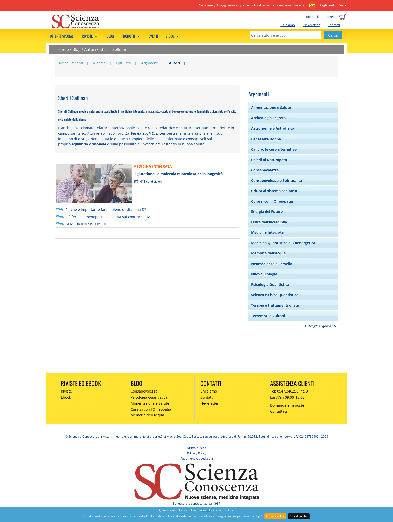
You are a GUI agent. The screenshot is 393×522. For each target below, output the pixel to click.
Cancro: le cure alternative (274, 149)
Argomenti (150, 63)
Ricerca (99, 63)
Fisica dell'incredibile (269, 222)
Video (173, 36)
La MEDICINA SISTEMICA (85, 223)
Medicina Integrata (267, 232)
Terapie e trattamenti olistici (276, 305)
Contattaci (278, 411)
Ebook (66, 397)
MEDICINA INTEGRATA (152, 166)
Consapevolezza (265, 170)
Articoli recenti (71, 63)
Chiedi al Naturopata (269, 159)
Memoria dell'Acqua (268, 253)
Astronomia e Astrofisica (272, 128)
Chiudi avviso (299, 516)
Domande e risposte (287, 405)
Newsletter (311, 25)
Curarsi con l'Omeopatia (272, 201)
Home (63, 49)
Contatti (334, 25)
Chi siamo (287, 25)
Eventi (153, 36)
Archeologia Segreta (268, 117)
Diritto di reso (196, 448)
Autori (90, 49)
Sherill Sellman (113, 49)
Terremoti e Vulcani (268, 315)
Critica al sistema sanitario (274, 190)
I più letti (123, 63)
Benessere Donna (266, 139)
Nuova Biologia (264, 274)
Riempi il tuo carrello (321, 16)
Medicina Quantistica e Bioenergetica (283, 242)
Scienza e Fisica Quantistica (274, 294)
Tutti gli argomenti (320, 326)
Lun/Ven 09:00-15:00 (287, 397)
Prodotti (131, 36)
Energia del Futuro (267, 211)
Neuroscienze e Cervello (271, 263)
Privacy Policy (275, 516)
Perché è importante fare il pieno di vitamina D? (105, 209)
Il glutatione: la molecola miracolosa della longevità (178, 173)
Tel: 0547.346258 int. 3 (289, 391)
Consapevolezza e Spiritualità (276, 180)
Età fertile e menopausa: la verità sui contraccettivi (108, 216)
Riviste (90, 36)
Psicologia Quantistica (270, 284)
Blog (110, 36)
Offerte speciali (62, 36)
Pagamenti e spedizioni (196, 458)
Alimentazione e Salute (271, 107)
